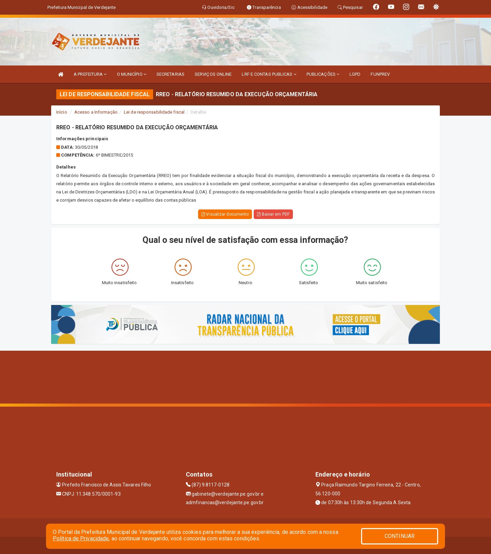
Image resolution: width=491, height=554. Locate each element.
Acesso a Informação (96, 112)
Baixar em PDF (273, 214)
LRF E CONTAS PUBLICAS (269, 74)
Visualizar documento (225, 214)
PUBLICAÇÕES (323, 74)
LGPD (354, 74)
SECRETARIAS (170, 74)
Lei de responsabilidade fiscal (154, 112)
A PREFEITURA (90, 74)
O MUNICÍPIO (131, 74)
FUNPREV (380, 74)
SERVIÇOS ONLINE (213, 74)
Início (61, 112)
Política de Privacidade (81, 538)
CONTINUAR (400, 536)
